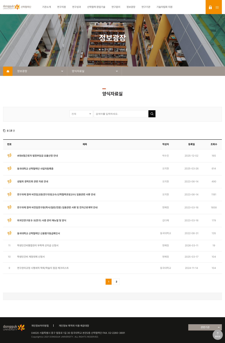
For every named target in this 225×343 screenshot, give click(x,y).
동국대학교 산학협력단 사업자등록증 (35, 168)
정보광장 (109, 49)
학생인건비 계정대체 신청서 (31, 256)
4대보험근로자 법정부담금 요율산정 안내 (37, 155)
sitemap (217, 7)
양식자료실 (121, 49)
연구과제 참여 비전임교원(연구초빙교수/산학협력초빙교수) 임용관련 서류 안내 (56, 194)
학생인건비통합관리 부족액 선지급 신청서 (37, 245)
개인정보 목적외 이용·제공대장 (74, 325)
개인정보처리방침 (40, 325)
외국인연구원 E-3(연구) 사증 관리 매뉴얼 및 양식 (41, 220)
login (210, 7)
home (7, 71)
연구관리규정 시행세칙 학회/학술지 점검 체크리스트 (43, 268)
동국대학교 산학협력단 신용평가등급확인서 (38, 233)
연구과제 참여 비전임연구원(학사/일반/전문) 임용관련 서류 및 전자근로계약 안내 (57, 207)
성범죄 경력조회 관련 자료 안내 (32, 181)
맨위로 (217, 336)
